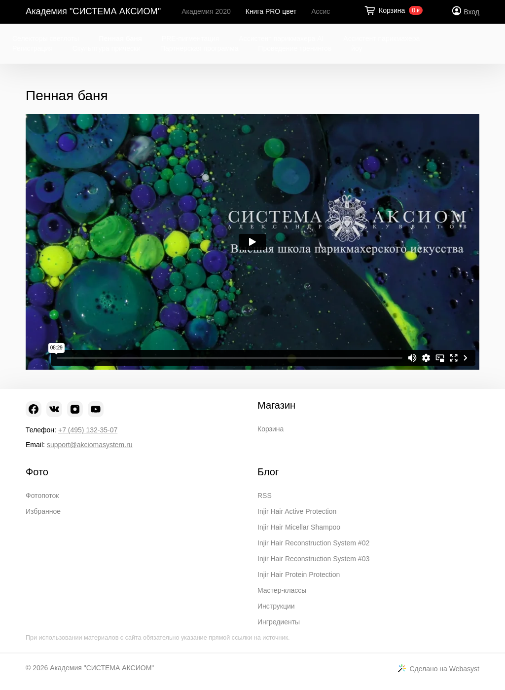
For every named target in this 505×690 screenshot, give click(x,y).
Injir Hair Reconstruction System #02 (313, 543)
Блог (268, 472)
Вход (471, 12)
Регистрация (32, 48)
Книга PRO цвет (271, 11)
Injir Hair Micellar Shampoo (298, 527)
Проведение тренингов (294, 48)
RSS (264, 495)
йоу (356, 48)
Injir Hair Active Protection (296, 511)
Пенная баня (120, 38)
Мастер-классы (281, 590)
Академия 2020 (206, 11)
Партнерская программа (199, 48)
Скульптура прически (106, 48)
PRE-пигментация (190, 38)
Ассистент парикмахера (381, 38)
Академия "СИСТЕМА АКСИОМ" (93, 11)
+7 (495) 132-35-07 (87, 430)
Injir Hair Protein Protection (298, 574)
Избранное (43, 511)
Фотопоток (42, 495)
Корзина (270, 429)
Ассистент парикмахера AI (281, 38)
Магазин (276, 405)
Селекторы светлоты (45, 38)
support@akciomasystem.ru (90, 445)
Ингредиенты (278, 622)
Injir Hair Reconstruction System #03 (313, 559)
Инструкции (276, 606)
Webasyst (464, 669)
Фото (37, 472)
